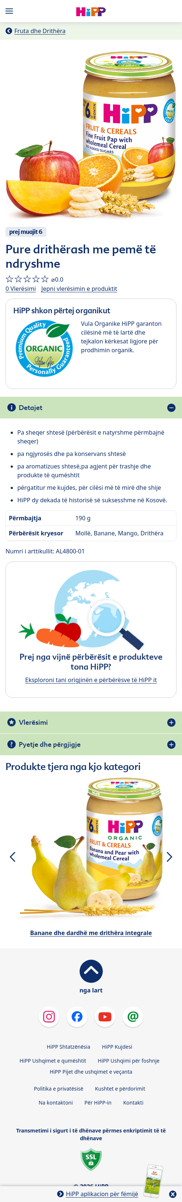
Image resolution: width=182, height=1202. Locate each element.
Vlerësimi (33, 722)
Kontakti (133, 1102)
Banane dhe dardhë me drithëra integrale (91, 933)
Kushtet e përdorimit (120, 1088)
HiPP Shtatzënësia (68, 1046)
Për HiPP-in (98, 1102)
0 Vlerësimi (21, 289)
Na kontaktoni (56, 1102)
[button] (12, 857)
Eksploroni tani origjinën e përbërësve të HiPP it (91, 680)
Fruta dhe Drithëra (40, 31)
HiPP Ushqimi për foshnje (129, 1060)
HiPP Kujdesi (117, 1046)
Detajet (30, 407)
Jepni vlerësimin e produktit (79, 289)
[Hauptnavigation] (10, 11)
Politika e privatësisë (58, 1088)
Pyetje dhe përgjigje (50, 744)
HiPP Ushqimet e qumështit (53, 1060)
